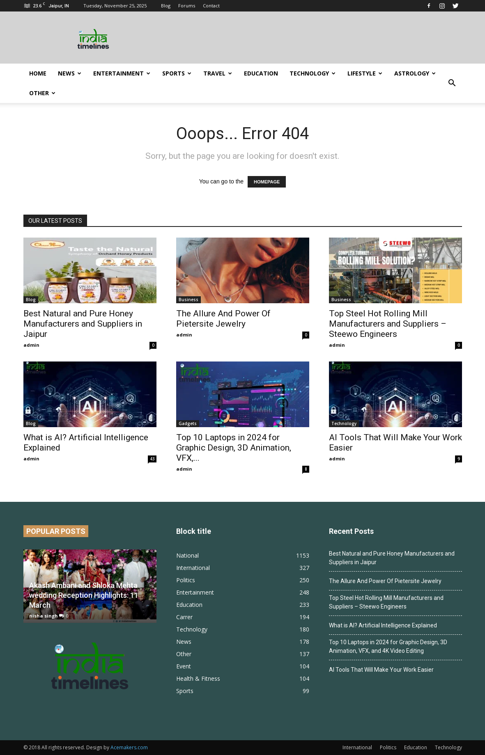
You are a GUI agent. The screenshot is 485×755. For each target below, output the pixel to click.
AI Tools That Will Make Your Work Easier (381, 669)
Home (37, 73)
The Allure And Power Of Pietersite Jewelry (223, 319)
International (193, 568)
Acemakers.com (129, 747)
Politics (185, 580)
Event (183, 666)
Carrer (184, 617)
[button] (452, 83)
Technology (313, 73)
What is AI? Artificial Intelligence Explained (383, 625)
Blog (165, 5)
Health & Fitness (198, 678)
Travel (217, 73)
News (69, 73)
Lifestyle (364, 73)
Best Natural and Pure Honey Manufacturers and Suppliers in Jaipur (82, 324)
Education (261, 73)
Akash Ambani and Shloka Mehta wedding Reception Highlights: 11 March (83, 595)
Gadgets (188, 423)
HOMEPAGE (267, 181)
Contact (211, 5)
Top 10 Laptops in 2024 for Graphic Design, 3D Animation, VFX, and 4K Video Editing (388, 646)
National (187, 555)
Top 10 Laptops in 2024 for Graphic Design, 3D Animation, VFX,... (233, 447)
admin (31, 345)
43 (152, 459)
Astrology (415, 73)
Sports (176, 73)
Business (188, 299)
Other (42, 93)
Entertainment (121, 73)
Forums (186, 5)
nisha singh (43, 616)
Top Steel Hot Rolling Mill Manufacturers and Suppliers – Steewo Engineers (387, 324)
